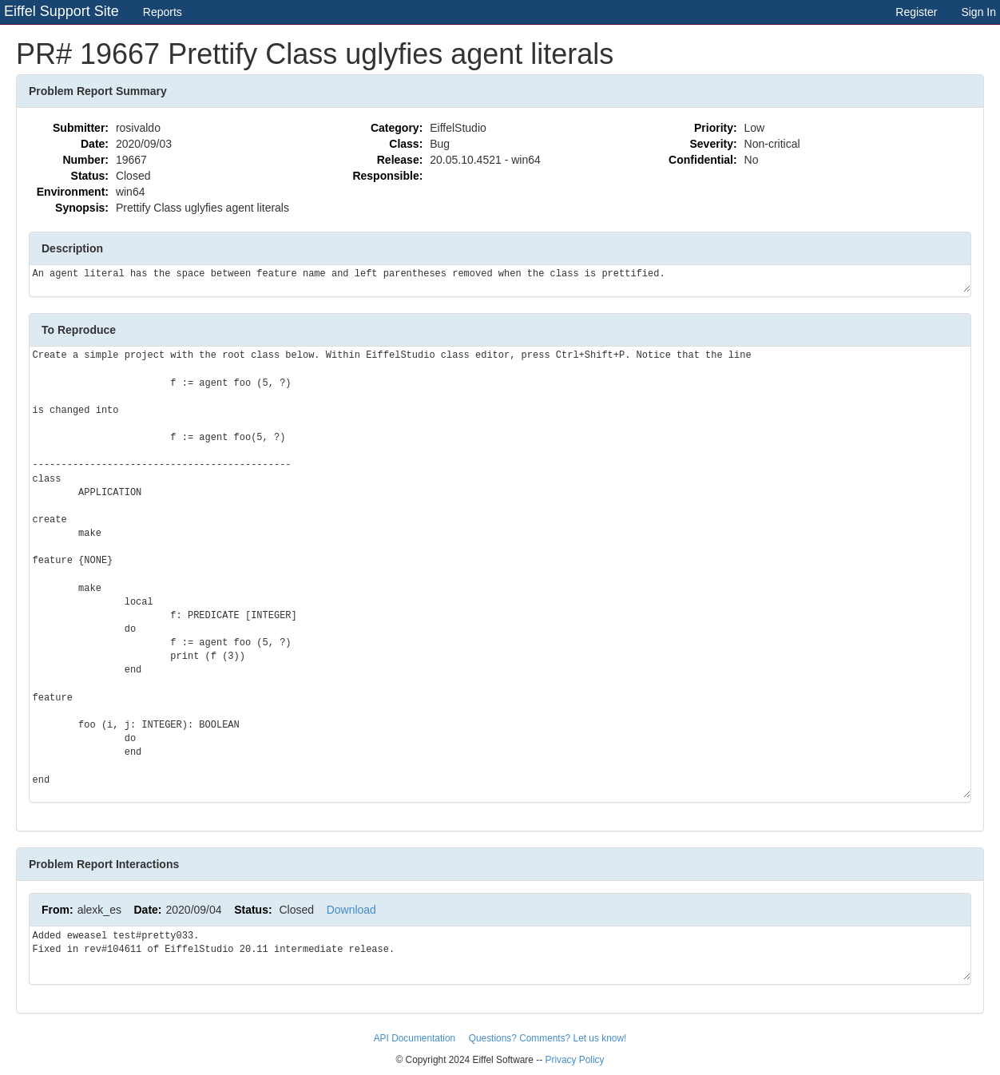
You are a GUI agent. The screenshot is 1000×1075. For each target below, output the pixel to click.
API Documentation (416, 1038)
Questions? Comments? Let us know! (548, 1038)
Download (351, 909)
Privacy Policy (574, 1059)
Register (916, 12)
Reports (162, 12)
